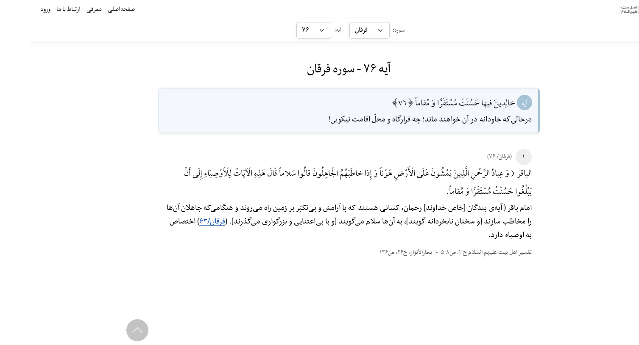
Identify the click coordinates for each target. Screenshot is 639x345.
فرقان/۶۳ (183, 221)
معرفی (65, 9)
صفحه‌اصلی (92, 9)
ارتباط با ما (39, 9)
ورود (16, 9)
